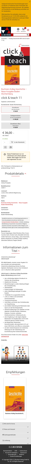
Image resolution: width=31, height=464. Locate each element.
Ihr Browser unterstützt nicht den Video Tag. (15, 353)
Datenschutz (23, 451)
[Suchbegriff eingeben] (21, 35)
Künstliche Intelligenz (11, 452)
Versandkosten (12, 454)
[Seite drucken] (11, 147)
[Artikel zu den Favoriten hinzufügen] (5, 147)
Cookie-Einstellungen (16, 456)
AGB (15, 451)
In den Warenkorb (17, 142)
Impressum (23, 452)
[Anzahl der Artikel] (5, 142)
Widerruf (21, 454)
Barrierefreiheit (7, 451)
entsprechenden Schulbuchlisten (10, 222)
